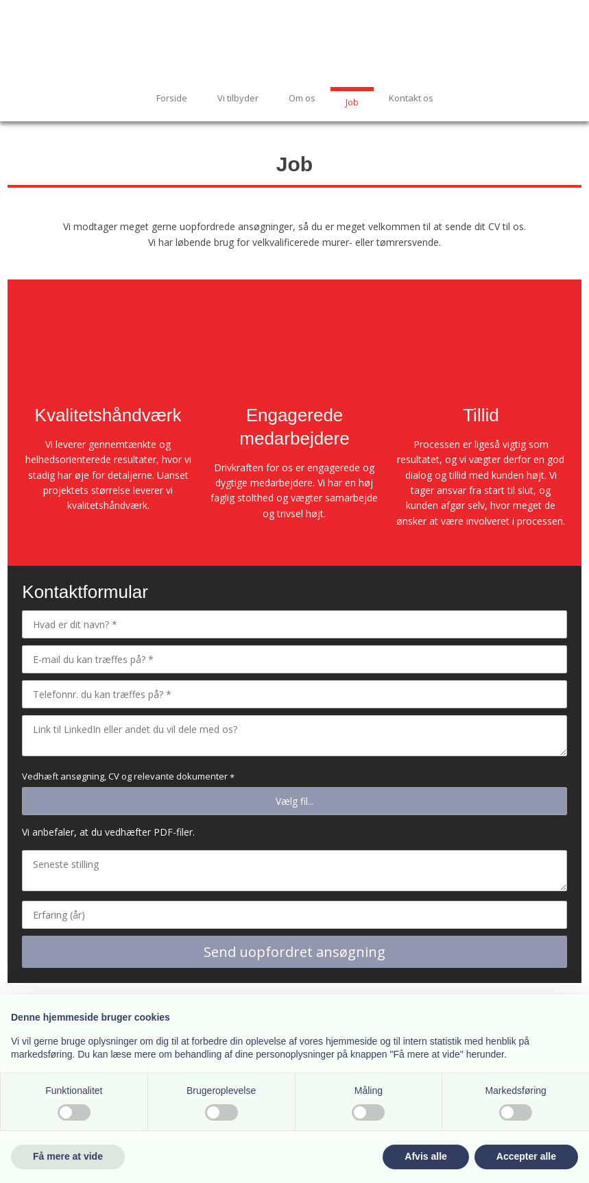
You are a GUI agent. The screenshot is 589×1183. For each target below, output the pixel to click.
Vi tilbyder (238, 98)
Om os (302, 98)
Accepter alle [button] (526, 1156)
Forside (171, 98)
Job (352, 102)
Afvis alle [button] (425, 1156)
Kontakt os (411, 98)
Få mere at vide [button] (68, 1156)
